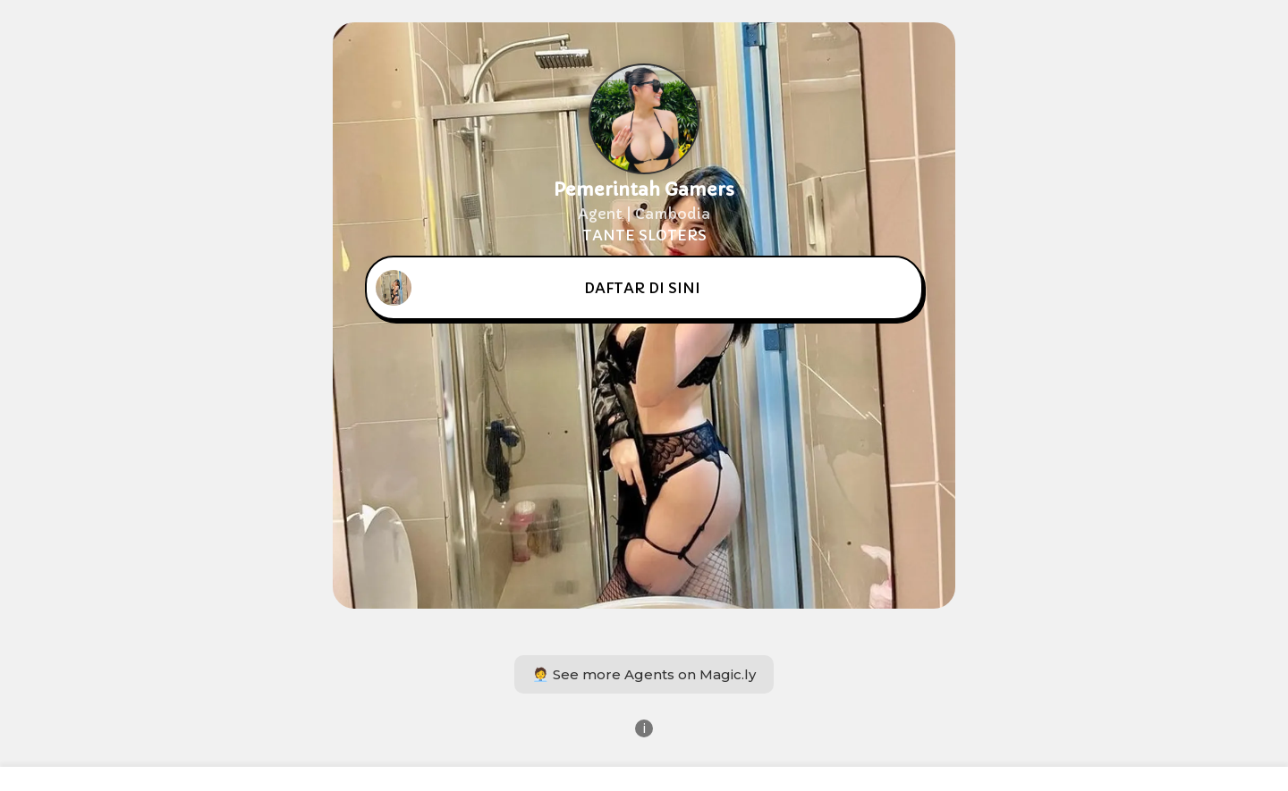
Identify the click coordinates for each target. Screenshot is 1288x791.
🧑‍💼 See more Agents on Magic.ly (644, 674)
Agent (600, 214)
